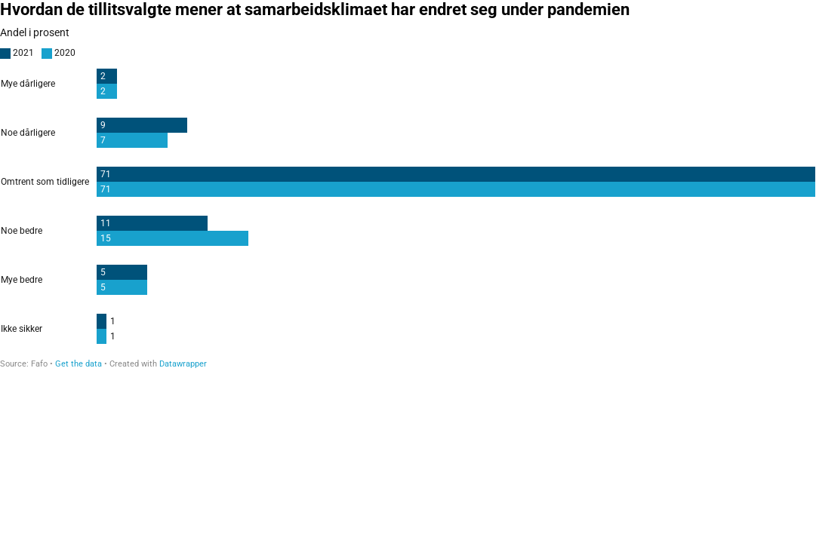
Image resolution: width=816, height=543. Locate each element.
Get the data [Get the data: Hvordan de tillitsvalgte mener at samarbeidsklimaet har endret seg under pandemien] (78, 364)
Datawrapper (183, 364)
